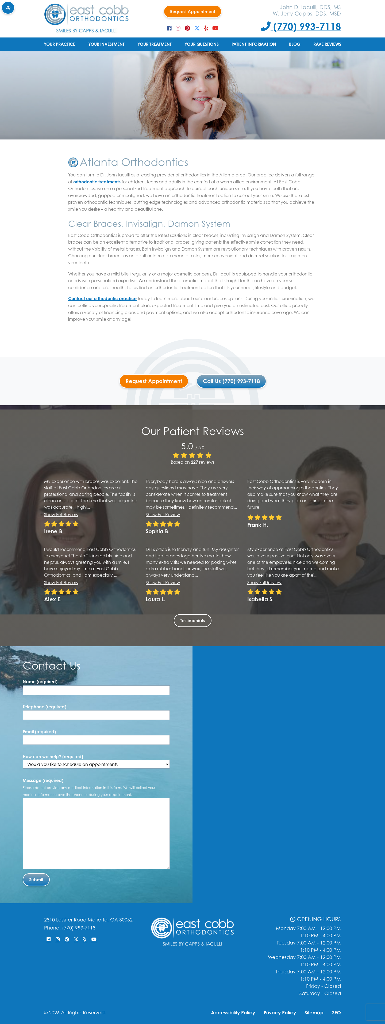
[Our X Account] (197, 28)
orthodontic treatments (97, 181)
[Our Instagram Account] (178, 28)
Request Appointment (192, 11)
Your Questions (201, 44)
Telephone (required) (44, 706)
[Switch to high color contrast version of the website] (8, 7)
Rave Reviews (327, 44)
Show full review (61, 514)
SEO (336, 1012)
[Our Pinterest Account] (187, 28)
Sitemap (314, 1012)
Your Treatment (154, 44)
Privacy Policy (280, 1012)
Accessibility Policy (233, 1012)
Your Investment (106, 44)
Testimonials (192, 620)
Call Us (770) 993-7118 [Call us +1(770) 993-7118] (231, 381)
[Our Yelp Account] (206, 28)
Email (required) (39, 731)
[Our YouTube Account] (215, 28)
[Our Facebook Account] (169, 28)
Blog (294, 44)
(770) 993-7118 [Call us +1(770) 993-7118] (301, 26)
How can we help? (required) (96, 761)
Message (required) (89, 787)
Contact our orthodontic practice (102, 298)
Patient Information (254, 44)
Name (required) (40, 681)
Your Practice (59, 44)
